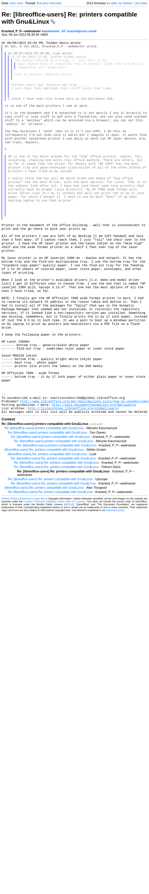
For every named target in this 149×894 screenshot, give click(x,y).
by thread (125, 3)
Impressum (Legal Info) (32, 570)
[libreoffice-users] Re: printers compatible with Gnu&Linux (44, 521)
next (20, 3)
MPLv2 (69, 576)
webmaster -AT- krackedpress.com (69, 31)
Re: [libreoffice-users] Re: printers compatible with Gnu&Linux (53, 530)
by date (112, 3)
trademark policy (115, 581)
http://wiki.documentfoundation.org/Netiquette (94, 475)
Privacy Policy (9, 570)
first (39, 3)
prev (13, 3)
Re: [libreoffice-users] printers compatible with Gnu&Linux (44, 499)
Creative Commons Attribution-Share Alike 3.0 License (54, 573)
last (58, 3)
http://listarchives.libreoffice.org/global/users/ (73, 479)
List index (140, 3)
